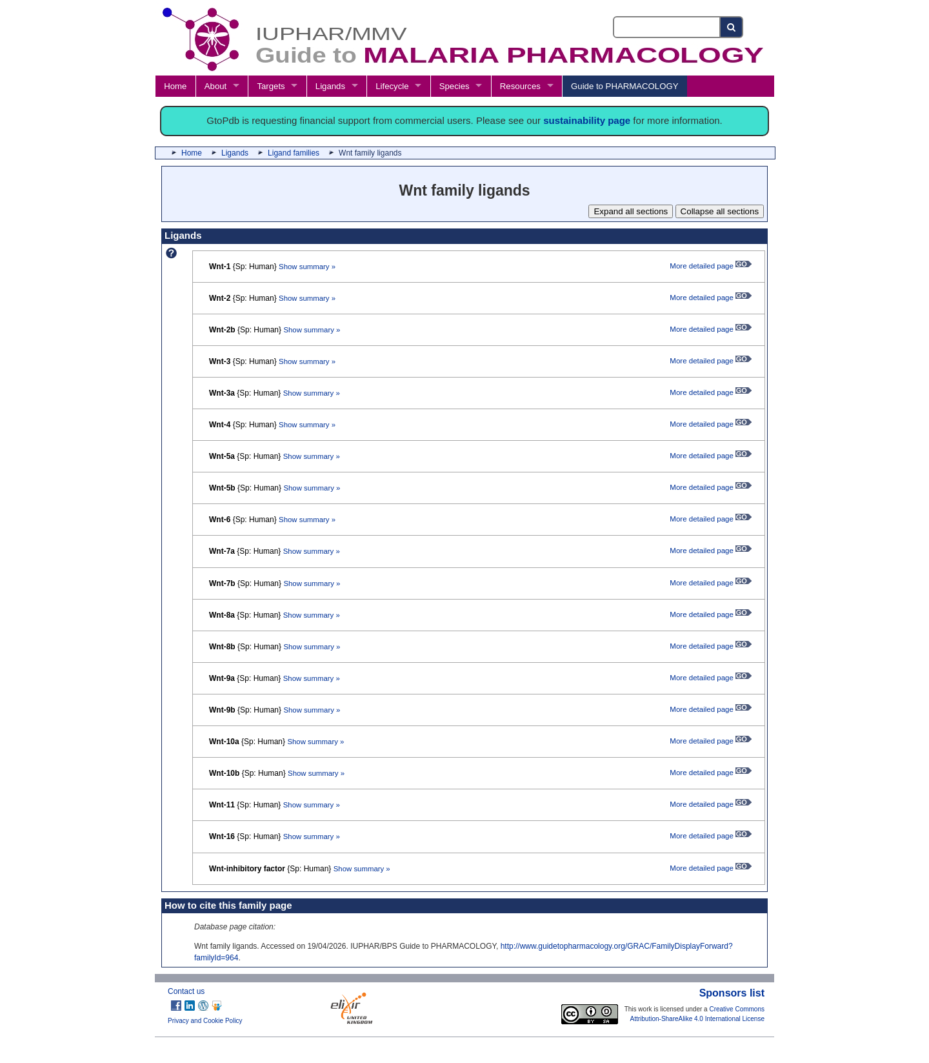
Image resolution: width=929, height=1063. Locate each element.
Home (175, 86)
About (215, 86)
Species (454, 86)
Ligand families (293, 152)
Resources (520, 86)
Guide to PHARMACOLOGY (624, 86)
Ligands (330, 86)
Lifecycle (391, 86)
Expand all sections (631, 211)
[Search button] (732, 27)
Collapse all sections (720, 211)
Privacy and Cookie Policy (205, 1020)
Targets (271, 86)
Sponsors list (731, 992)
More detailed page (711, 266)
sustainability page (586, 120)
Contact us (186, 991)
